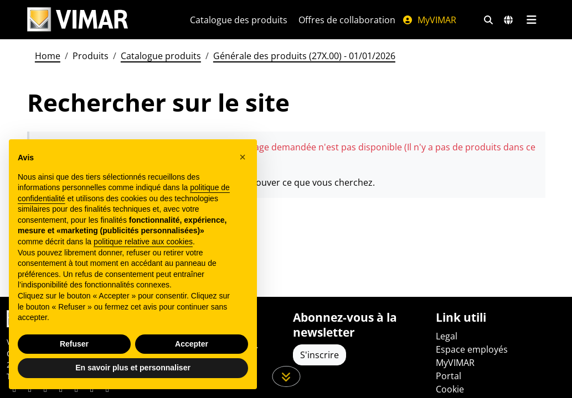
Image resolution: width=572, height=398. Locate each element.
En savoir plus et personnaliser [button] (132, 367)
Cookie (450, 389)
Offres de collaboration (346, 20)
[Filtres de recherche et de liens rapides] (488, 20)
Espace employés (472, 349)
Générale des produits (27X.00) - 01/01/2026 (304, 56)
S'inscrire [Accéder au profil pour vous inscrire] (319, 355)
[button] (242, 157)
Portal (448, 376)
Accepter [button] (191, 343)
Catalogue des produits (238, 20)
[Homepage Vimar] (77, 19)
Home (47, 56)
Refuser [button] (74, 343)
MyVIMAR (429, 20)
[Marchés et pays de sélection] (508, 20)
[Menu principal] (531, 20)
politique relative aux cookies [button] (143, 241)
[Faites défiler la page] (286, 376)
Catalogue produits (161, 56)
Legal (446, 336)
